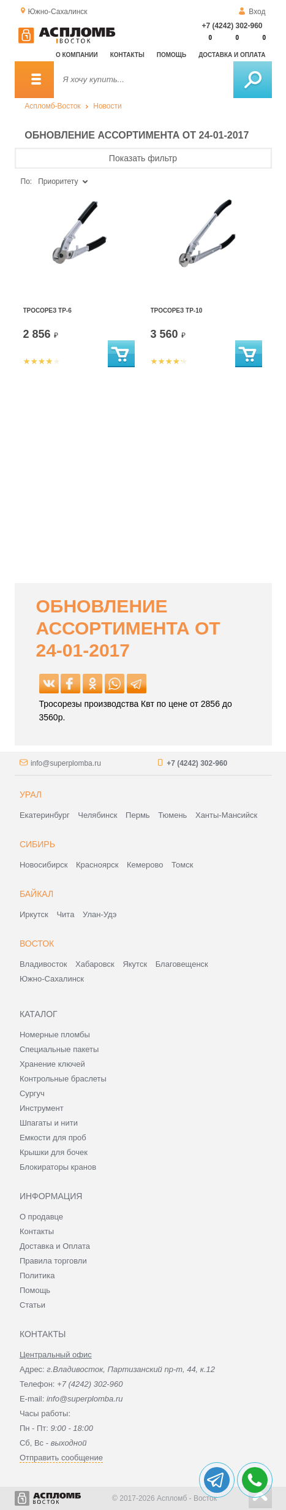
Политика (37, 1275)
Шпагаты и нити (49, 1122)
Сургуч (32, 1093)
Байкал (36, 894)
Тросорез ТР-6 (47, 310)
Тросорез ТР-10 (177, 310)
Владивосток (43, 964)
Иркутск (34, 914)
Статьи (32, 1305)
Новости (107, 106)
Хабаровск (95, 964)
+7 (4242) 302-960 (231, 25)
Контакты (127, 54)
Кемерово (145, 864)
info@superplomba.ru (66, 763)
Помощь (171, 54)
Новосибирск (44, 864)
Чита (65, 914)
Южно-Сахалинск (52, 978)
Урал (31, 794)
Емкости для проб (53, 1137)
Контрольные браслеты (63, 1078)
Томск (182, 864)
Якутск (134, 964)
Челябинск (97, 815)
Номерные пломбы (55, 1034)
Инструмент (42, 1108)
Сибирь (37, 844)
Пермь (138, 815)
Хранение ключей (52, 1064)
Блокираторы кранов (58, 1167)
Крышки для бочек (54, 1152)
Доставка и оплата (231, 54)
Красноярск (97, 864)
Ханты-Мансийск (226, 815)
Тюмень (172, 815)
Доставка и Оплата (55, 1246)
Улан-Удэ (99, 914)
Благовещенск (182, 964)
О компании (77, 54)
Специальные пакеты (59, 1049)
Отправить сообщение (61, 1457)
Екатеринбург (45, 815)
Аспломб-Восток (52, 106)
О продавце (41, 1216)
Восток (37, 943)
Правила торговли (53, 1260)
